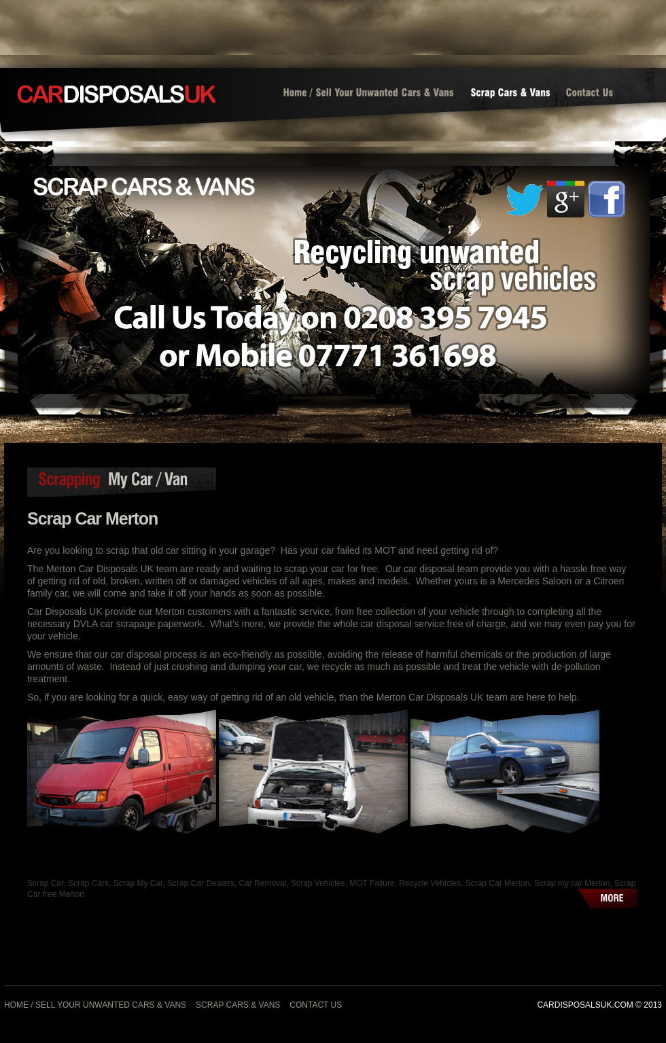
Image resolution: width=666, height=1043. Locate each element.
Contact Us (316, 1005)
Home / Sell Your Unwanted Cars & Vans (95, 1005)
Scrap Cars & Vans (238, 1005)
